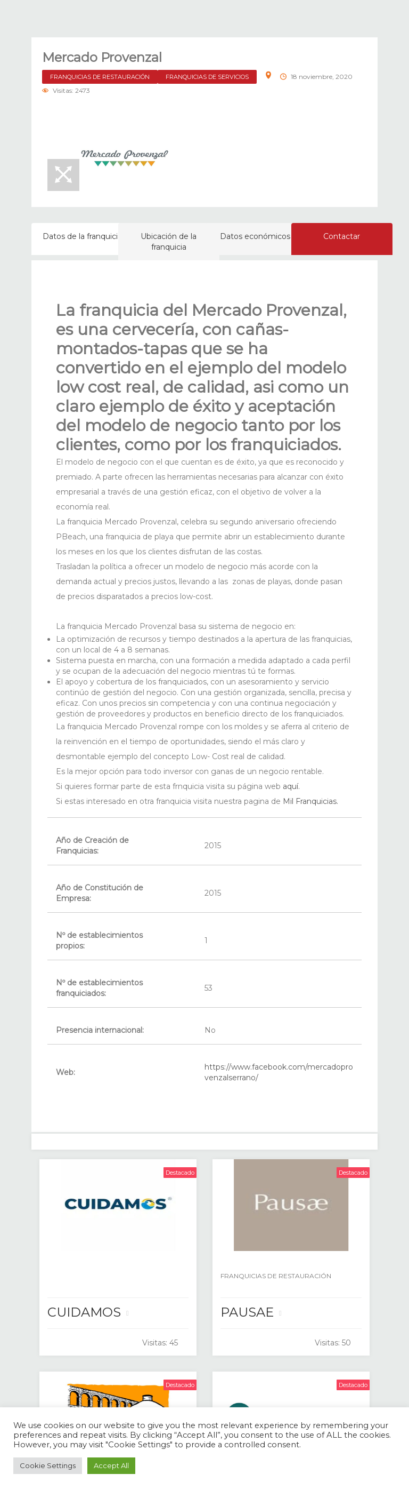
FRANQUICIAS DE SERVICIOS (207, 77)
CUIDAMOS (84, 1312)
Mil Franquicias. (309, 801)
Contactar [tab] (341, 236)
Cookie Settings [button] (48, 1465)
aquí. (291, 786)
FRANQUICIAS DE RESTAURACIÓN (100, 77)
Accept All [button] (111, 1465)
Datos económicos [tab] (255, 236)
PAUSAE (247, 1312)
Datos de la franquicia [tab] (82, 236)
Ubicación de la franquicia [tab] (169, 242)
